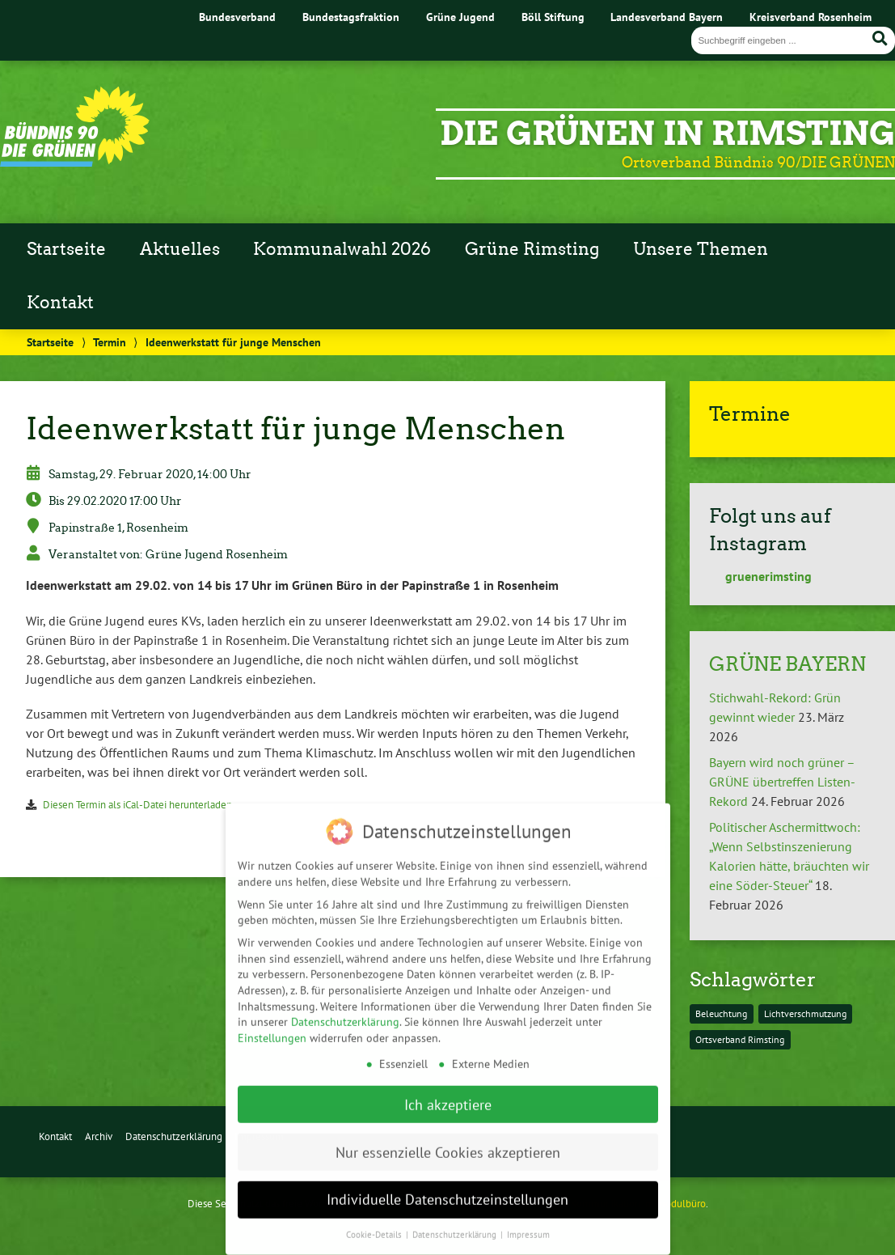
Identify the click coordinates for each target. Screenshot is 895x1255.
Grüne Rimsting (532, 249)
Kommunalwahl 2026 (342, 249)
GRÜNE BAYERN (787, 664)
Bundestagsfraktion (350, 16)
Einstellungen (272, 1017)
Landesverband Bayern (666, 16)
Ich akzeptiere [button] (448, 1084)
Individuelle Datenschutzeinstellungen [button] (447, 1179)
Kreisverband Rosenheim (810, 16)
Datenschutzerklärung (173, 1136)
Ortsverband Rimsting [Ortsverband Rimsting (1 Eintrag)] (739, 1039)
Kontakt (60, 302)
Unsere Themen (700, 249)
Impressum (528, 1214)
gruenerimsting (760, 576)
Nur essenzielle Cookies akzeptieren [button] (448, 1131)
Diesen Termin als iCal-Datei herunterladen (137, 805)
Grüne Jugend (460, 16)
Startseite (66, 249)
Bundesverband (237, 16)
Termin (109, 342)
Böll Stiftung (553, 16)
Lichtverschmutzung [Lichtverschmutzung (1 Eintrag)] (805, 1013)
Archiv (98, 1136)
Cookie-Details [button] (375, 1214)
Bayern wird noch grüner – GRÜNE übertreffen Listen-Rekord (782, 781)
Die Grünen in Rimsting (667, 133)
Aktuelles (180, 249)
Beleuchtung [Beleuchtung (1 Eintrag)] (721, 1013)
